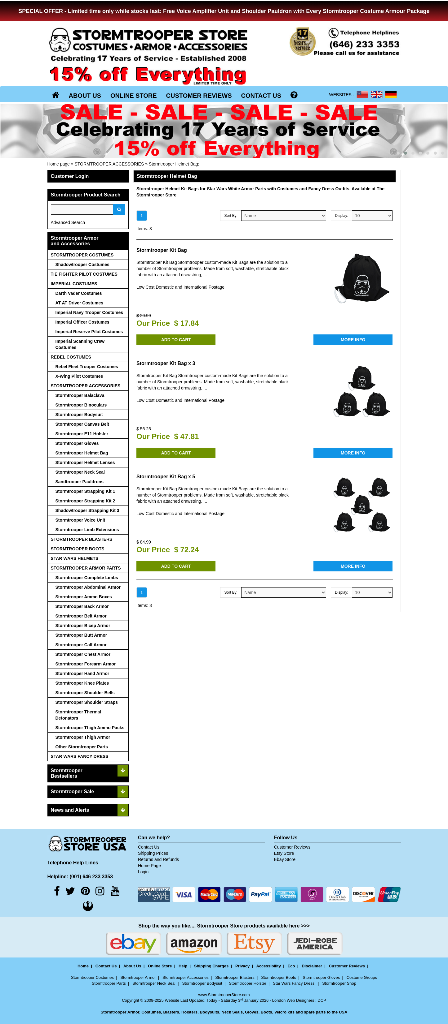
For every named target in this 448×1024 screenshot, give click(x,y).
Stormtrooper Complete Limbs (86, 577)
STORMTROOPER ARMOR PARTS (86, 568)
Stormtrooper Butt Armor (81, 635)
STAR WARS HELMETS (75, 558)
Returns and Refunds (158, 859)
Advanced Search (68, 222)
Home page (58, 163)
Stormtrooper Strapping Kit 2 (85, 500)
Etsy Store (284, 853)
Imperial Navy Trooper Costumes (89, 312)
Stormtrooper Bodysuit (79, 414)
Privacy (242, 966)
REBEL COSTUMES (71, 357)
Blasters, (171, 1012)
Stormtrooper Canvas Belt (82, 424)
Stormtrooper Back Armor (82, 606)
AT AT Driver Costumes (79, 302)
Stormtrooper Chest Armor (83, 654)
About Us (132, 966)
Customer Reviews (292, 847)
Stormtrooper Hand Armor (82, 673)
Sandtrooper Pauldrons (79, 481)
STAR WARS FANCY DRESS (80, 756)
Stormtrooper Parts (109, 983)
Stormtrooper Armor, (120, 1012)
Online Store (160, 966)
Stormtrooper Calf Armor (81, 644)
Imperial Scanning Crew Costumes (80, 344)
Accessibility (268, 966)
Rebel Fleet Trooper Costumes (86, 366)
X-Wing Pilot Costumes (79, 376)
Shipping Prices (153, 853)
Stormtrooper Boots (278, 977)
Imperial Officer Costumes (82, 322)
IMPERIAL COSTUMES (74, 283)
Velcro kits (284, 1012)
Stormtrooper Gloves (77, 443)
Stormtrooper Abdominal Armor (88, 587)
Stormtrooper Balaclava (79, 395)
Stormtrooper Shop (339, 983)
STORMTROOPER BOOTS (77, 548)
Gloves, (252, 1012)
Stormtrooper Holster (247, 983)
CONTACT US (261, 95)
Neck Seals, (232, 1012)
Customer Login (70, 176)
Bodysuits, (210, 1012)
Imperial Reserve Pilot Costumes (89, 331)
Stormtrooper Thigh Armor (82, 737)
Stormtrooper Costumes (92, 977)
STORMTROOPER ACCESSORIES (109, 163)
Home (83, 966)
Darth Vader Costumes (78, 293)
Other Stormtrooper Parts (81, 746)
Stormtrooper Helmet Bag (173, 163)
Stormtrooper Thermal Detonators (78, 715)
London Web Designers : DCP (299, 1000)
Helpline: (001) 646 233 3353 (80, 876)
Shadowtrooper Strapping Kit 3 (87, 510)
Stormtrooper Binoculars (81, 404)
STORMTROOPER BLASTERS (82, 539)
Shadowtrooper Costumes (82, 264)
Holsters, (190, 1012)
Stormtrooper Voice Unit (80, 520)
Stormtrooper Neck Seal (80, 472)
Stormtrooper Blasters (234, 977)
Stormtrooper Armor (138, 977)
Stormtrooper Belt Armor (81, 615)
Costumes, (151, 1012)
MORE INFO (353, 339)
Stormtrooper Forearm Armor (85, 663)
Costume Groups (362, 977)
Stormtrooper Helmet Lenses (85, 462)
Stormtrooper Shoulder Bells (85, 692)
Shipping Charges (211, 966)
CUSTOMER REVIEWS (199, 95)
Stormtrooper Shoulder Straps (86, 702)
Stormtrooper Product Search (86, 194)
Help (183, 966)
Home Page (149, 865)
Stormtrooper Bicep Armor (82, 625)
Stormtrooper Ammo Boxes (83, 596)
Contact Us (148, 847)
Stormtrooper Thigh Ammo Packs (90, 727)
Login (143, 871)
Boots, (267, 1012)
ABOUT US (85, 95)
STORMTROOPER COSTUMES (82, 254)
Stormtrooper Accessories (185, 977)
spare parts (315, 1012)
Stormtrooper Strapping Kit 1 (85, 491)
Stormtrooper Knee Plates (82, 683)
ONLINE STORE (133, 95)
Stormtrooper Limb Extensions (87, 529)
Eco (291, 966)
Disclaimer (312, 966)
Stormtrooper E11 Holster (81, 433)
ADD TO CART (176, 339)
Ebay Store (284, 859)
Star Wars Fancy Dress (294, 983)
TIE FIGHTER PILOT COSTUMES (84, 274)
